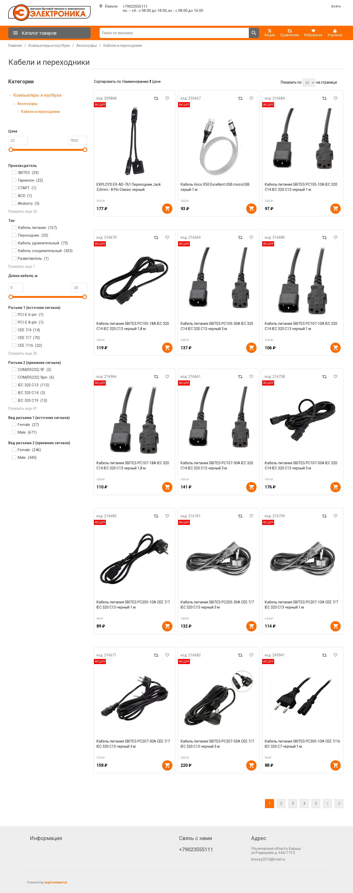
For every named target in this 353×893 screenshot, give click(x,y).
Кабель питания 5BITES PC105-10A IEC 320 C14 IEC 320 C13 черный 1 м (301, 187)
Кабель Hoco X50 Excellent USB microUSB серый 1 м (215, 187)
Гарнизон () (30, 180)
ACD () (25, 195)
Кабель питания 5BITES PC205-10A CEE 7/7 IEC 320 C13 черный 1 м (133, 604)
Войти (336, 6)
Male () (27, 432)
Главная (15, 45)
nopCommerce (55, 882)
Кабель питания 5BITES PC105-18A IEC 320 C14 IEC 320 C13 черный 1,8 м (132, 326)
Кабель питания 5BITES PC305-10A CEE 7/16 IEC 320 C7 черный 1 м (302, 743)
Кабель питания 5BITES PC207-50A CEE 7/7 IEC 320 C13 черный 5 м (217, 743)
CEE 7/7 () (29, 337)
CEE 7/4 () (29, 330)
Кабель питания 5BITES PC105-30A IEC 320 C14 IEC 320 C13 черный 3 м (217, 326)
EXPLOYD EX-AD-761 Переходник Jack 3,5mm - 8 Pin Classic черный (128, 187)
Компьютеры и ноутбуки (37, 95)
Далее (327, 803)
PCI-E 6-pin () (30, 314)
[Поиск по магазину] (174, 33)
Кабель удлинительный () (43, 243)
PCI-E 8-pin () (30, 322)
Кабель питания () (37, 227)
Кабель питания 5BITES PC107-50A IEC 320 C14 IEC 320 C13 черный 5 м (301, 465)
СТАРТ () (27, 188)
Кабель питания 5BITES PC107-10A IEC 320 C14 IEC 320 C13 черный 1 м (301, 326)
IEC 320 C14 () (31, 392)
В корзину (167, 209)
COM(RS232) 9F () (34, 369)
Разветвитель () (33, 258)
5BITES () (28, 172)
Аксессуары (27, 104)
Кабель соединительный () (45, 250)
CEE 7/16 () (30, 345)
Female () (28, 424)
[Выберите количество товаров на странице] (308, 82)
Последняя (338, 803)
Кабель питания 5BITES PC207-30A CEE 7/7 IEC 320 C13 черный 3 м (133, 743)
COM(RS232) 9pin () (36, 377)
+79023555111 (135, 6)
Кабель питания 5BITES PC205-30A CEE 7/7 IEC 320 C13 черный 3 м (217, 604)
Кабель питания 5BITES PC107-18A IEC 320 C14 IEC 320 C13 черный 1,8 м (132, 465)
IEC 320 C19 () (32, 400)
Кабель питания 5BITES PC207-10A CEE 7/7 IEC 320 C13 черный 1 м (301, 604)
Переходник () (33, 235)
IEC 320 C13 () (33, 385)
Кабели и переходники (40, 112)
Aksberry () (28, 203)
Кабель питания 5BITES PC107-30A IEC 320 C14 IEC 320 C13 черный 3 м (217, 465)
